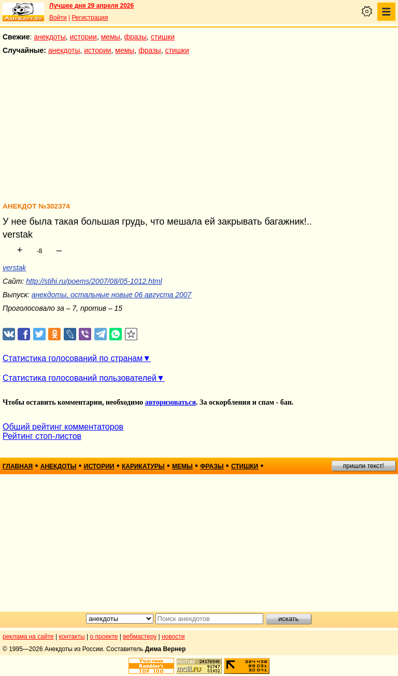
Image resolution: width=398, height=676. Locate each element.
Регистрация (90, 17)
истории (83, 37)
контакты (72, 636)
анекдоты (50, 37)
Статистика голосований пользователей (80, 378)
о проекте (104, 636)
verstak (14, 268)
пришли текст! (363, 466)
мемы (110, 37)
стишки (163, 37)
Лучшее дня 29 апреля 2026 (91, 5)
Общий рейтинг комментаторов (63, 426)
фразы (135, 37)
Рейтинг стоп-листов (42, 436)
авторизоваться (170, 402)
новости (173, 636)
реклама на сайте (28, 636)
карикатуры (143, 466)
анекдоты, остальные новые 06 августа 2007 (112, 295)
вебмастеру (140, 636)
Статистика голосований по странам (73, 358)
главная (18, 466)
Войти (58, 17)
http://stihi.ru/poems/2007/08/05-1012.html (94, 281)
